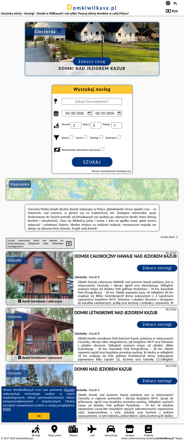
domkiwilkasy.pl (92, 8)
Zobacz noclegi (157, 267)
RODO (7, 409)
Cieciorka (14, 260)
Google (69, 390)
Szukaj (92, 162)
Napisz (179, 438)
